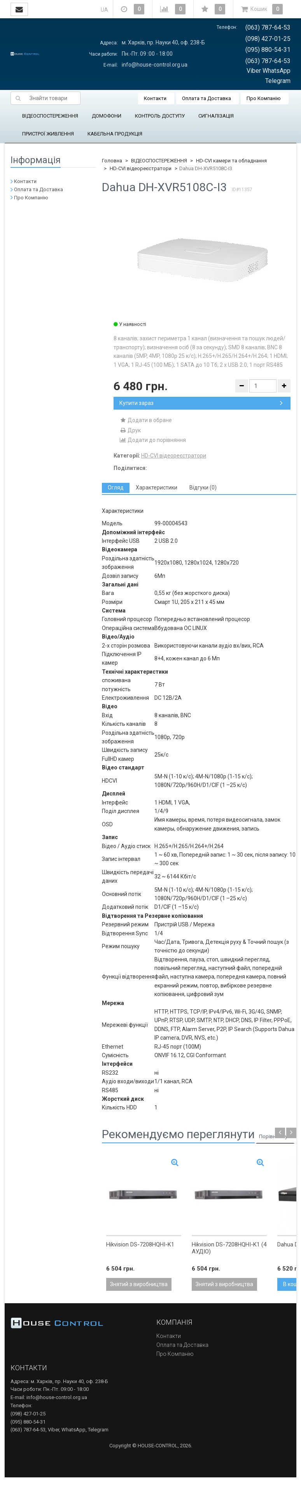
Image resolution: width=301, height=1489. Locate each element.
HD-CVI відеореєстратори (141, 168)
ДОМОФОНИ (106, 116)
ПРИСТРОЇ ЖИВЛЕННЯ (48, 134)
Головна (112, 161)
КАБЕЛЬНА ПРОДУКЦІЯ (115, 134)
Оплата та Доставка (206, 98)
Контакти (155, 98)
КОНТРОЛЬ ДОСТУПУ (160, 116)
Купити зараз (201, 403)
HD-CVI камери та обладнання (231, 161)
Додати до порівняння (152, 440)
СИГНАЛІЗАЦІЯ (216, 116)
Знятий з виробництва (139, 1284)
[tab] (116, 488)
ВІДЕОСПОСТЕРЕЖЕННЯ (50, 116)
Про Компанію (264, 98)
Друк (130, 430)
